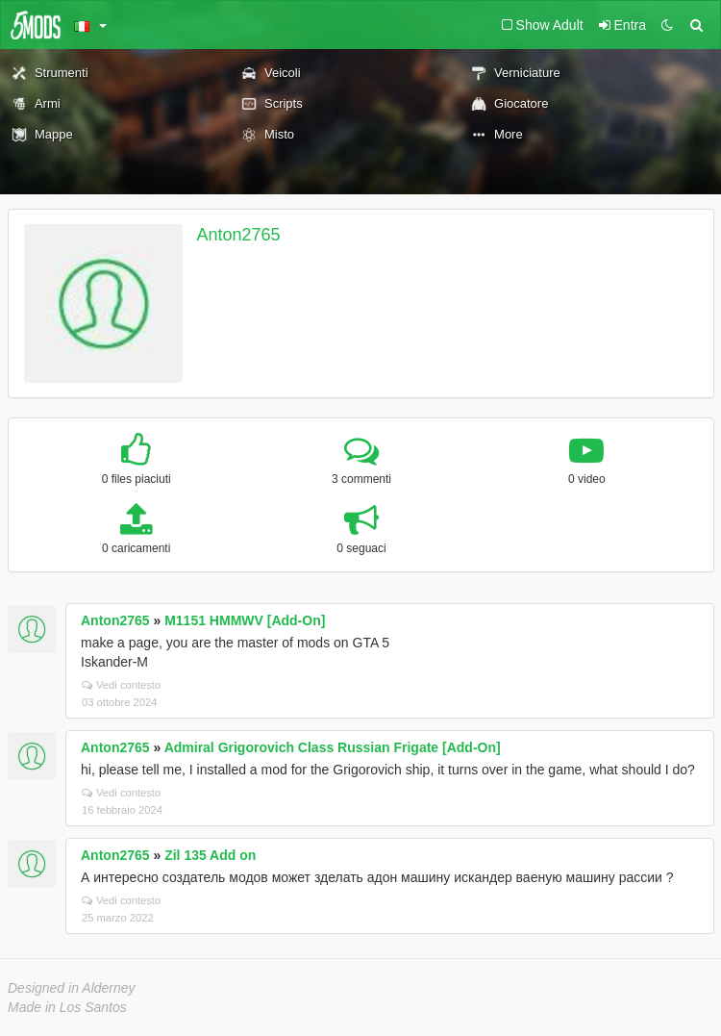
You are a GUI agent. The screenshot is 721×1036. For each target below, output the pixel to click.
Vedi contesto (121, 685)
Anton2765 (239, 234)
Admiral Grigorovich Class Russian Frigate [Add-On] (332, 747)
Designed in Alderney (72, 988)
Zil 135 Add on (210, 855)
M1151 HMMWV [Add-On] (244, 620)
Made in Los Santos (67, 1007)
